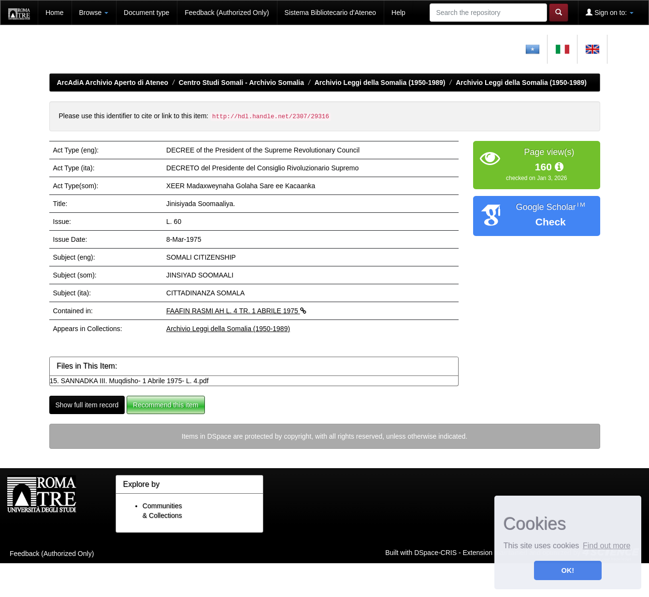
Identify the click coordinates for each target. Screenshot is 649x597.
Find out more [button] (607, 545)
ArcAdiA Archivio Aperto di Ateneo (113, 82)
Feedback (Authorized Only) (227, 12)
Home (54, 12)
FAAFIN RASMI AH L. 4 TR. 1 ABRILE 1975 (236, 311)
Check (550, 221)
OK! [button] (568, 570)
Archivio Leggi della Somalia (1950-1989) (380, 82)
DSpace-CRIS (435, 552)
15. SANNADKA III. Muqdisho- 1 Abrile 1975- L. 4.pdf (129, 381)
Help (398, 12)
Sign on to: (610, 12)
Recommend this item (165, 405)
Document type (146, 12)
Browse (94, 12)
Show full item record (87, 405)
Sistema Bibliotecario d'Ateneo (330, 12)
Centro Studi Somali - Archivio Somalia (241, 82)
